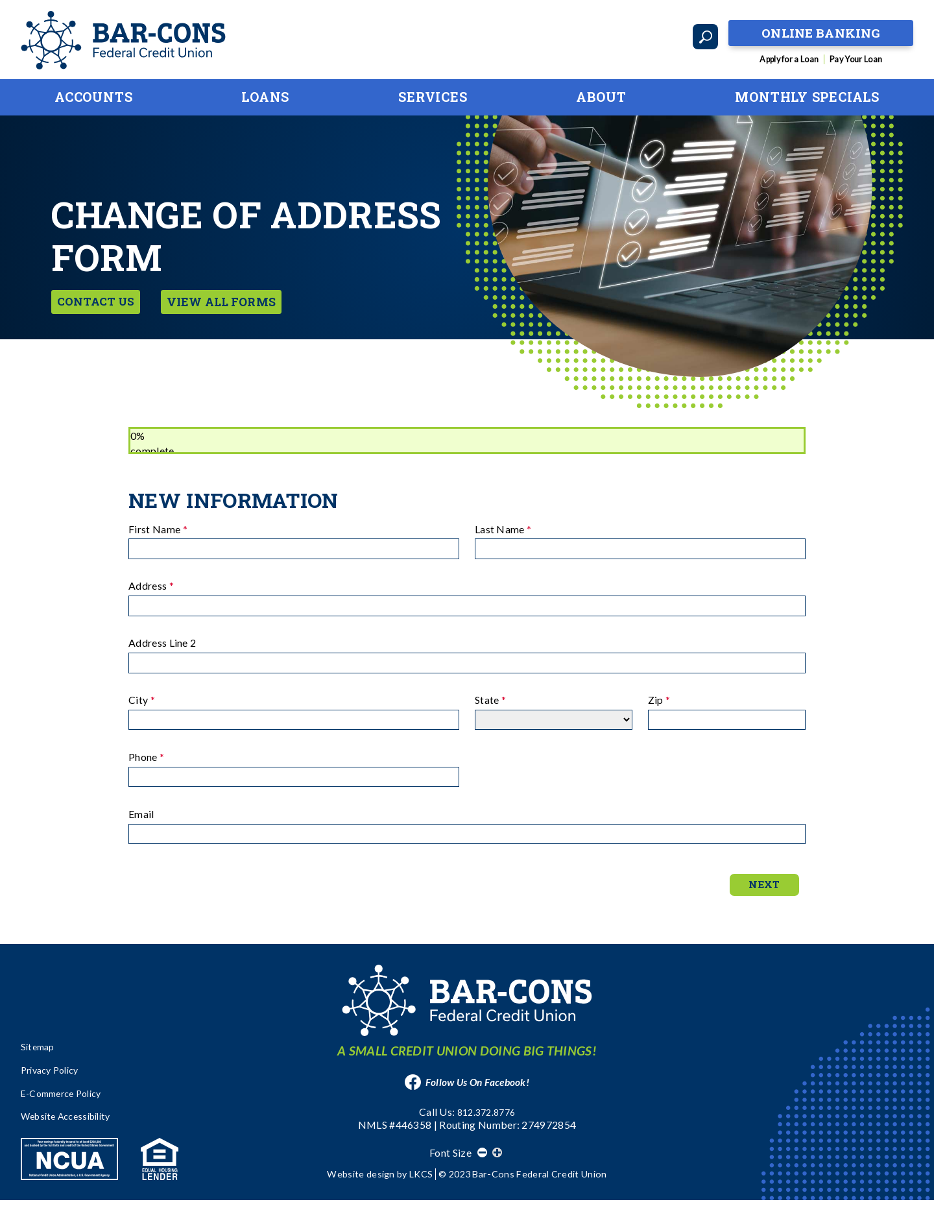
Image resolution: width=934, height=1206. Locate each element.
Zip (659, 699)
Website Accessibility (72, 1122)
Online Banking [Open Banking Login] (821, 29)
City (141, 699)
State (490, 699)
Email (141, 814)
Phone (146, 757)
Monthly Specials (807, 96)
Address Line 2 (162, 642)
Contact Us (101, 299)
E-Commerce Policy (67, 1099)
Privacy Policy (54, 1076)
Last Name (503, 529)
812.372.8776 (486, 1118)
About (601, 96)
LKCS (421, 1179)
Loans (265, 96)
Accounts (93, 96)
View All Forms (237, 299)
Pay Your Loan (856, 59)
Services (432, 96)
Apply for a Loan (789, 59)
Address (151, 585)
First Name (157, 529)
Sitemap (39, 1054)
